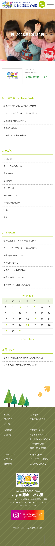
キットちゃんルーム (39, 434)
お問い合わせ (36, 454)
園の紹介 (8, 419)
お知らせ (8, 459)
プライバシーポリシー (40, 459)
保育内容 (34, 414)
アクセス (8, 423)
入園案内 (8, 430)
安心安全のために (38, 419)
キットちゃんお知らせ (40, 439)
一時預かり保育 (37, 443)
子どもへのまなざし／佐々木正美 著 (20, 365)
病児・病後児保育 (38, 448)
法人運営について (38, 463)
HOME (7, 414)
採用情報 (8, 463)
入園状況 (8, 434)
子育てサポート (37, 430)
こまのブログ (10, 454)
